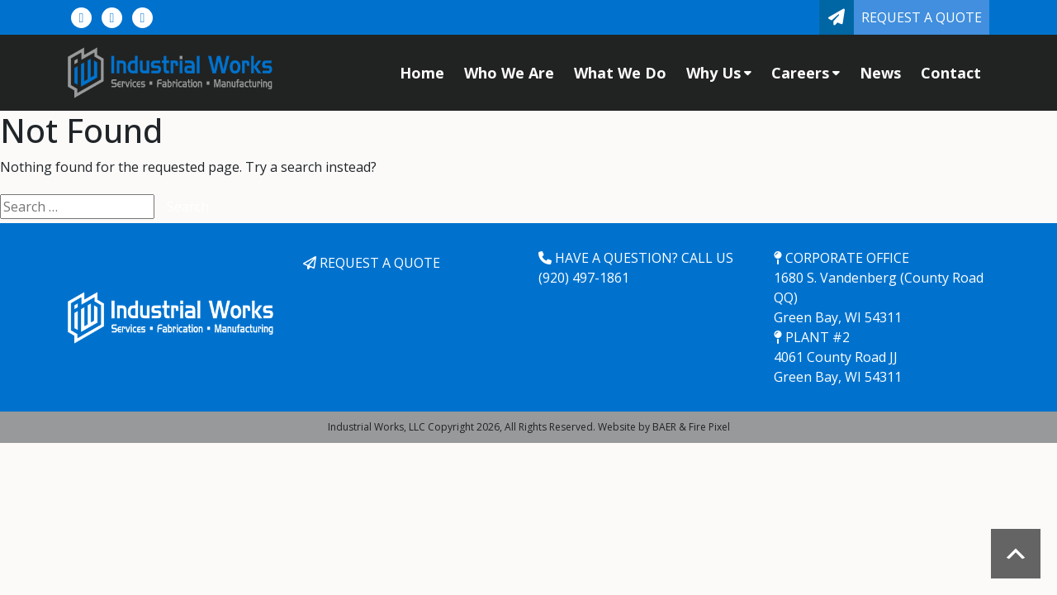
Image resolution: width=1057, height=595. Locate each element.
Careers (805, 73)
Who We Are (509, 73)
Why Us (718, 73)
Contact (951, 73)
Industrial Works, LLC (376, 427)
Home (422, 73)
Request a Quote (921, 17)
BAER (664, 427)
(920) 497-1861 (583, 278)
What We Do (620, 73)
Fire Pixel (709, 427)
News (880, 73)
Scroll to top (1015, 553)
